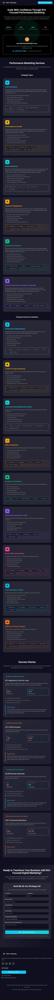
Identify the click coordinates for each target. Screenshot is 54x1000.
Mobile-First (38, 462)
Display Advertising (11, 186)
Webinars (9, 305)
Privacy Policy (27, 992)
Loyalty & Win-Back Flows (12, 268)
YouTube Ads (35, 349)
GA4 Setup (10, 498)
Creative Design (23, 387)
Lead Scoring (35, 534)
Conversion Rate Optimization (13, 149)
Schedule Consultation (13, 977)
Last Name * (30, 893)
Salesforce (17, 534)
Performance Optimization (13, 390)
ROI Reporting (43, 498)
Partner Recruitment (21, 643)
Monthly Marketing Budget (11, 919)
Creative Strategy (42, 643)
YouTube (20, 186)
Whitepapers (17, 305)
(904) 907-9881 (20, 51)
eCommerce (30, 462)
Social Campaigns (11, 189)
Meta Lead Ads (18, 107)
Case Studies (26, 305)
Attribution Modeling (24, 498)
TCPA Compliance (21, 607)
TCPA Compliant (38, 570)
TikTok (27, 186)
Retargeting (23, 266)
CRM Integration (21, 109)
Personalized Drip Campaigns (34, 266)
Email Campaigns (11, 570)
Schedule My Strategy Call (27, 937)
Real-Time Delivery (32, 607)
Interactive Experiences (31, 226)
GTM (16, 498)
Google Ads (10, 107)
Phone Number (8, 913)
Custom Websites (20, 462)
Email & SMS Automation (12, 266)
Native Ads (34, 186)
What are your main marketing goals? (13, 925)
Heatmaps (17, 425)
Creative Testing (40, 387)
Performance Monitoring (12, 646)
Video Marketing (11, 226)
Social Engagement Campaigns (13, 228)
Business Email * (9, 899)
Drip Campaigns (25, 534)
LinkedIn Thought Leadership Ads (38, 305)
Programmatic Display (22, 147)
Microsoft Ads (26, 349)
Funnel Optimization (38, 425)
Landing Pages (10, 462)
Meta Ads (17, 349)
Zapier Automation (11, 536)
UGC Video (31, 387)
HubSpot (9, 534)
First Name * (8, 893)
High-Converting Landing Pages (31, 107)
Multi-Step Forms (11, 109)
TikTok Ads (43, 349)
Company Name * (9, 906)
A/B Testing (32, 147)
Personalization (10, 573)
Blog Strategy (20, 226)
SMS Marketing (20, 570)
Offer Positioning (32, 643)
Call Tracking (34, 498)
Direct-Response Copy (12, 387)
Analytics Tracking (26, 149)
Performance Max (11, 147)
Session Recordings (27, 425)
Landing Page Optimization (13, 428)
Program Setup (10, 643)
